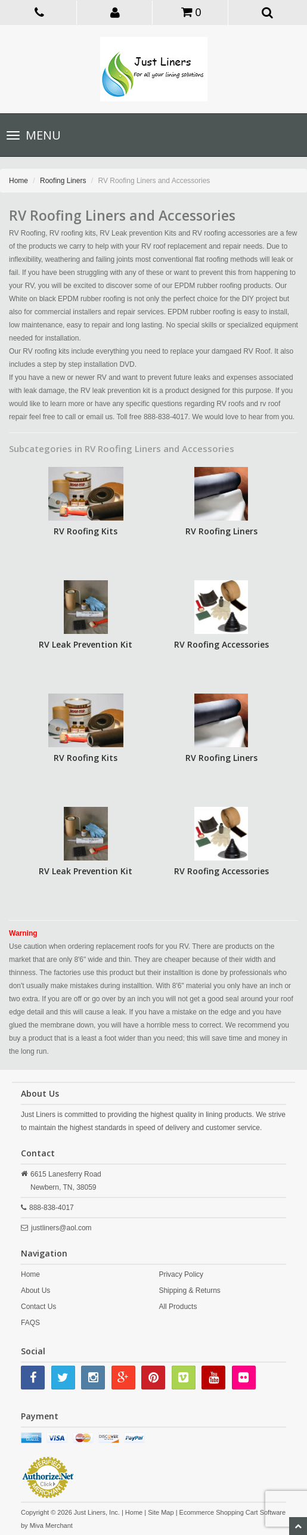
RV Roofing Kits (85, 531)
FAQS (30, 1323)
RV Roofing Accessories (221, 644)
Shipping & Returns (189, 1290)
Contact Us (38, 1306)
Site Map (160, 1512)
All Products (178, 1306)
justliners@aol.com (61, 1228)
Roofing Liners (63, 181)
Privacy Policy (181, 1274)
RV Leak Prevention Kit (85, 644)
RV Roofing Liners (221, 531)
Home (18, 181)
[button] (116, 12)
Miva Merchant (51, 1525)
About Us (35, 1290)
